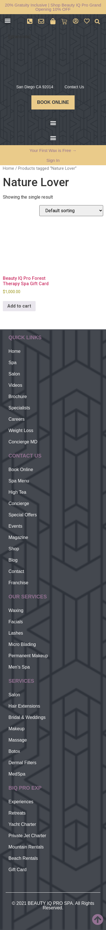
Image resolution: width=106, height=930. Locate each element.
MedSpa (16, 774)
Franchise (18, 582)
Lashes (15, 633)
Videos (15, 385)
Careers (16, 419)
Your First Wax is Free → (52, 150)
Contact (16, 571)
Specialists (19, 407)
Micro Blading (22, 644)
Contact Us (74, 87)
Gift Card (17, 869)
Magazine (18, 537)
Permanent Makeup (28, 655)
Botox (14, 751)
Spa (12, 362)
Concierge (18, 503)
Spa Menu (18, 480)
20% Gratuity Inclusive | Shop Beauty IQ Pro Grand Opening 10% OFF (53, 7)
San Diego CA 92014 (34, 87)
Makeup (16, 728)
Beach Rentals (23, 858)
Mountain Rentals (26, 847)
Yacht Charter (22, 824)
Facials (15, 621)
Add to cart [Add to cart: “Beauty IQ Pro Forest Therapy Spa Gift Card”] (19, 306)
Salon (14, 373)
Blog (13, 560)
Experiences (20, 801)
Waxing (15, 610)
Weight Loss (20, 430)
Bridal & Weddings (27, 717)
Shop (13, 548)
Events (15, 526)
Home (8, 168)
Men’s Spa (19, 667)
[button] (7, 20)
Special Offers (22, 514)
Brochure (17, 396)
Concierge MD (22, 441)
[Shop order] (71, 210)
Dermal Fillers (22, 762)
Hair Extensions (24, 706)
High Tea (17, 492)
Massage (17, 740)
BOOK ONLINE (53, 102)
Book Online (20, 469)
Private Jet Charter (27, 835)
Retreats (16, 813)
